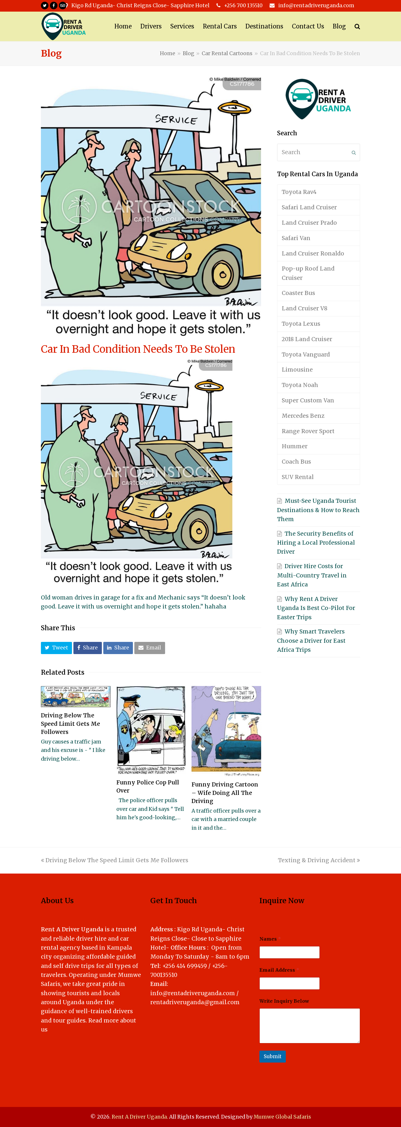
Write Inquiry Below (284, 1001)
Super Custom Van (308, 400)
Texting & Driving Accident (319, 860)
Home (167, 53)
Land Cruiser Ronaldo (313, 253)
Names (270, 939)
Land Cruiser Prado (309, 222)
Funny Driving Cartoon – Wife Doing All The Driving (225, 792)
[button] (56, 648)
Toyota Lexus (301, 323)
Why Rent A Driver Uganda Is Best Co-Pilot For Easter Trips (316, 608)
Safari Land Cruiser (309, 207)
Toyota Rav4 (299, 191)
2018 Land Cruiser (307, 339)
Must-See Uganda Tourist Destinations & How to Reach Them (318, 510)
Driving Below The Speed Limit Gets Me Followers (70, 723)
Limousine (297, 369)
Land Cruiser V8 (304, 308)
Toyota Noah (300, 384)
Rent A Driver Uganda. (140, 1117)
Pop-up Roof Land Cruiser (308, 273)
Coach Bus (296, 461)
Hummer (295, 446)
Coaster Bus (298, 292)
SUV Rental (298, 477)
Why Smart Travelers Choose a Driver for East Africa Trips (311, 640)
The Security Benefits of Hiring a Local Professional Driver (316, 542)
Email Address (279, 970)
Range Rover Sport (308, 431)
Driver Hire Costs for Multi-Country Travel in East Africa (312, 575)
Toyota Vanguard (306, 354)
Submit (272, 1056)
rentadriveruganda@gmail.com (195, 1002)
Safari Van (296, 238)
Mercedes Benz (303, 415)
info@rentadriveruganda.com (192, 993)
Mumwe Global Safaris (282, 1117)
